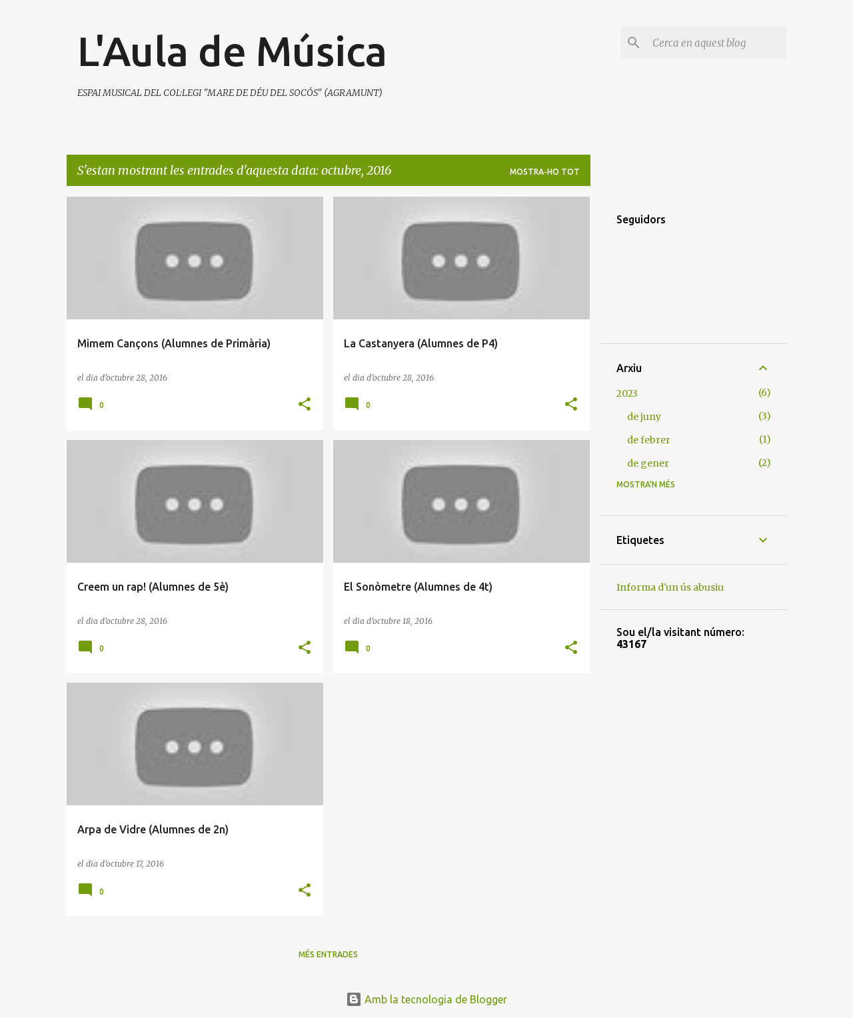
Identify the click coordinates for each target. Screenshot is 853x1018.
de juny (644, 417)
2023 (627, 393)
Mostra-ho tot (545, 171)
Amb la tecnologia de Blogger (426, 999)
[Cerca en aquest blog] (717, 43)
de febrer (648, 440)
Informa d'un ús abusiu (670, 587)
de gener (648, 463)
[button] (305, 405)
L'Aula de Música (232, 50)
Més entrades (328, 954)
